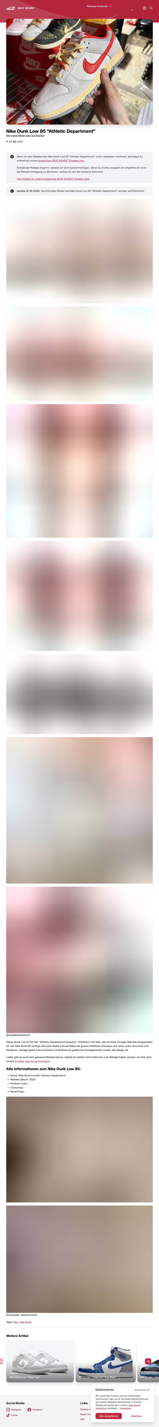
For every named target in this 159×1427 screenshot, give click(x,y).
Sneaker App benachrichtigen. (33, 1057)
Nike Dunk (26, 1318)
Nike (15, 1318)
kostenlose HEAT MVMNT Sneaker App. (61, 157)
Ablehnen (136, 1416)
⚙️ (142, 1390)
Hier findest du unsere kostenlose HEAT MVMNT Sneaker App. (53, 175)
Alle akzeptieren (108, 1416)
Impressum (125, 1408)
